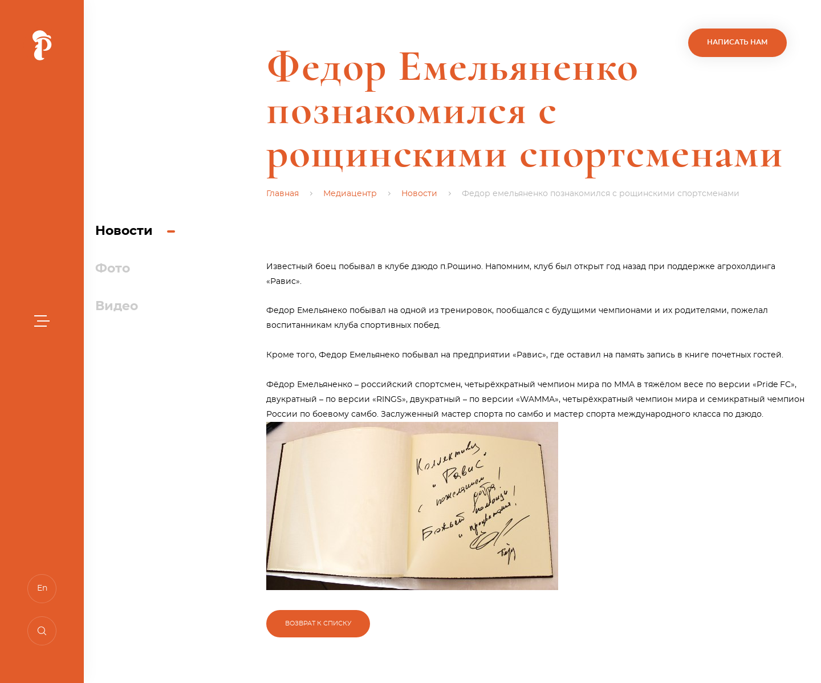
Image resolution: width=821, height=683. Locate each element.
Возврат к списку (318, 623)
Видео (116, 306)
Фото (112, 268)
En (42, 588)
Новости (124, 231)
